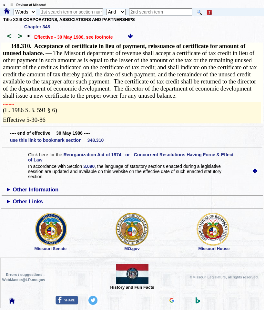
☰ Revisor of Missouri (26, 5)
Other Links (28, 202)
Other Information (36, 190)
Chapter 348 (37, 26)
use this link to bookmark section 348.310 (57, 140)
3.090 (89, 166)
